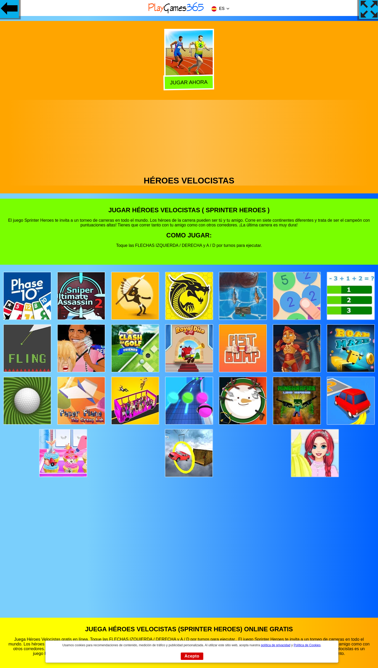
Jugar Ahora (190, 82)
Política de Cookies (307, 645)
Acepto (191, 656)
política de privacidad (276, 645)
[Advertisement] (189, 136)
